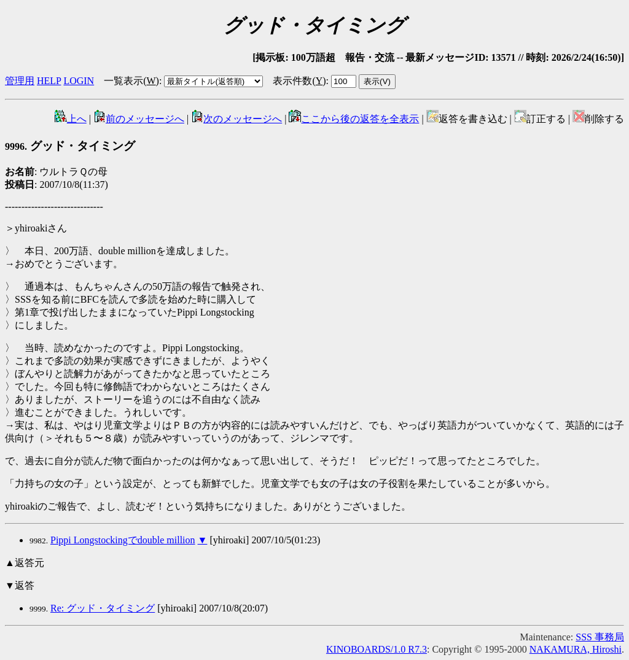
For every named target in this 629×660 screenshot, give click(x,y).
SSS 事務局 (600, 637)
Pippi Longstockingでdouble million (122, 540)
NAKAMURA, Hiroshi (575, 649)
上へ (71, 119)
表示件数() (299, 81)
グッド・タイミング (70, 145)
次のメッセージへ (236, 119)
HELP (49, 81)
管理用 (19, 81)
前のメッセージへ (138, 119)
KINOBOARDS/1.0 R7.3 (376, 649)
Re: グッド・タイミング (102, 608)
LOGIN (78, 81)
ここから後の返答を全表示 (354, 119)
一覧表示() (131, 81)
